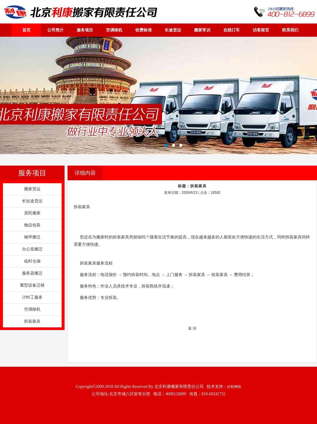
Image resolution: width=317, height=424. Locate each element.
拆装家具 (32, 321)
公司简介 (55, 30)
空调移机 (114, 30)
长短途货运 (32, 201)
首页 (26, 30)
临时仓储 (32, 261)
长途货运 (173, 30)
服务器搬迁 (32, 273)
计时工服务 (32, 297)
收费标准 (143, 30)
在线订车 (231, 30)
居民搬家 (32, 213)
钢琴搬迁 (32, 237)
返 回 (192, 328)
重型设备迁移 (32, 285)
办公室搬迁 (32, 249)
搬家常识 (202, 30)
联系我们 (290, 30)
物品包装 (32, 225)
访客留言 (261, 30)
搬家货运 (32, 189)
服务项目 (85, 30)
